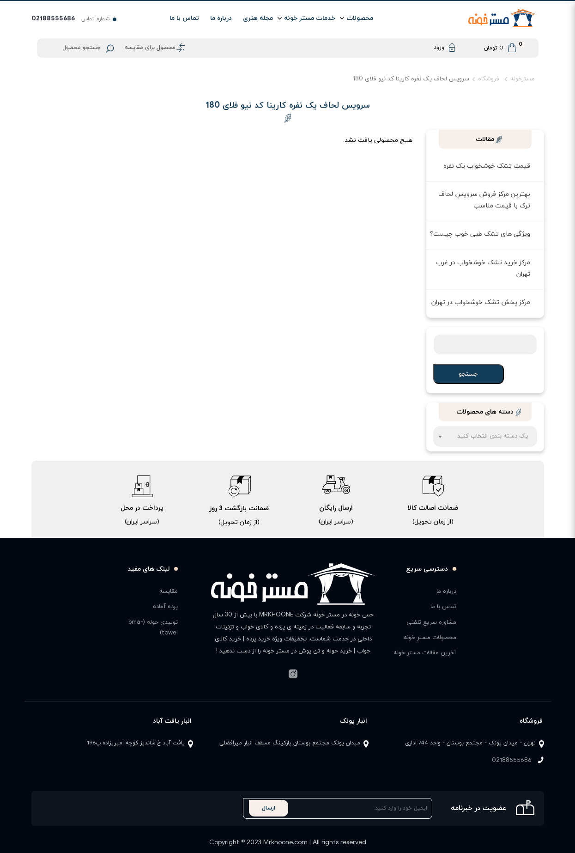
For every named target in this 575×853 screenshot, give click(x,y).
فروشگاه (488, 79)
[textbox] (485, 441)
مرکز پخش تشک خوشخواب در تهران (480, 302)
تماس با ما (184, 18)
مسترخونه (522, 79)
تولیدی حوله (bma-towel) (153, 627)
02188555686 (512, 760)
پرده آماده (165, 607)
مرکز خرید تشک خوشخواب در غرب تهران (483, 268)
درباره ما (221, 18)
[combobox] (485, 436)
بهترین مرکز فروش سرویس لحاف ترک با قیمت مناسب (484, 200)
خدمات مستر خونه (309, 18)
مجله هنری (258, 18)
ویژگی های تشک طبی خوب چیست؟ (480, 234)
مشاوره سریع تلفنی (431, 622)
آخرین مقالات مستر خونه (424, 653)
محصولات (359, 18)
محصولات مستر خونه (430, 638)
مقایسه (168, 591)
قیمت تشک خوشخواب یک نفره (486, 166)
